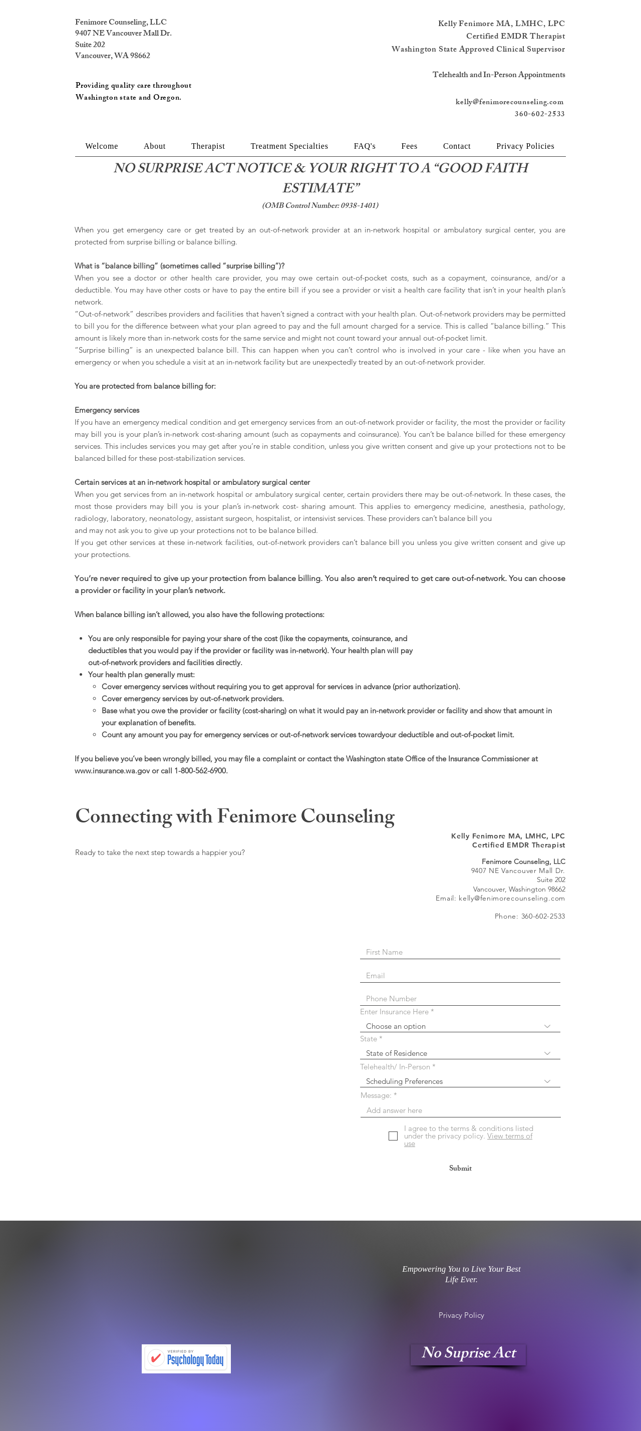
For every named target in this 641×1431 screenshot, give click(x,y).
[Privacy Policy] (461, 1315)
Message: (376, 1095)
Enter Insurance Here (394, 1011)
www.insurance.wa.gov (112, 770)
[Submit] (460, 1169)
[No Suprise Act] (468, 1354)
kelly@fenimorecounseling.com (510, 103)
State (368, 1038)
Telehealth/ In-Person (395, 1066)
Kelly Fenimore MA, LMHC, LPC (501, 25)
